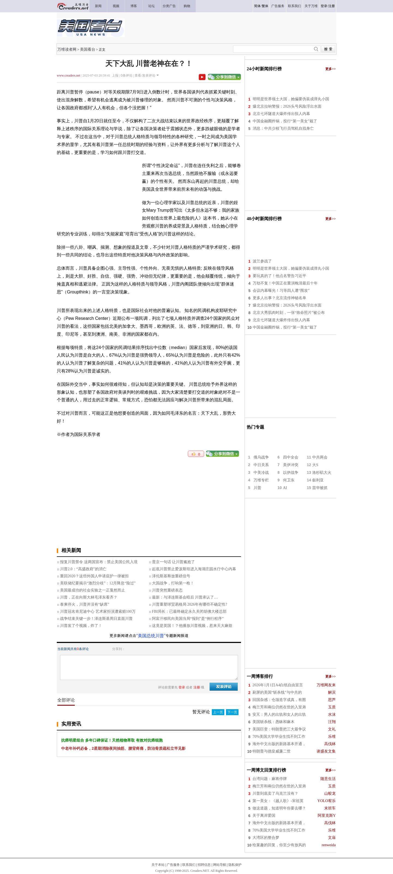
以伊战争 (290, 473)
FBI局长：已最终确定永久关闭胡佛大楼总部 (189, 611)
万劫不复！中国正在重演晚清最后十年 (285, 283)
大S (315, 465)
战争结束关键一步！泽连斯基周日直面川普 (96, 619)
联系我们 (188, 865)
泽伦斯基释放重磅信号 (171, 576)
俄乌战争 (261, 457)
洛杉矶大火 (321, 473)
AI (285, 488)
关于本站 (158, 865)
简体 (257, 6)
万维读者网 (66, 49)
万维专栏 (261, 480)
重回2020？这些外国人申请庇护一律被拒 (94, 576)
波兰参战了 (262, 261)
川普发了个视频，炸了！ (81, 626)
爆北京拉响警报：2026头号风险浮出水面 (287, 106)
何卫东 (288, 480)
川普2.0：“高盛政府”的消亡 (83, 569)
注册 (331, 6)
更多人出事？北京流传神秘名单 (279, 298)
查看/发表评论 (145, 75)
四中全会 (290, 457)
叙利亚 (318, 480)
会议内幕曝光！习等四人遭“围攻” (281, 291)
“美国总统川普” (151, 635)
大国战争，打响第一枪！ (173, 583)
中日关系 (261, 465)
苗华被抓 (319, 488)
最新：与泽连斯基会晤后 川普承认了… (185, 597)
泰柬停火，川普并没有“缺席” (84, 604)
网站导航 (219, 865)
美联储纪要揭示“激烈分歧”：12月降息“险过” (98, 583)
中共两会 (319, 457)
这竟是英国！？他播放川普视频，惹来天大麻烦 (192, 626)
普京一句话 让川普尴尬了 (173, 562)
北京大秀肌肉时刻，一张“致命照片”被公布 (289, 313)
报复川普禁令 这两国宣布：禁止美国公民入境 (99, 562)
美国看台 (87, 49)
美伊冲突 (290, 465)
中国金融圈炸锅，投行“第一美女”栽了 (285, 121)
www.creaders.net (68, 75)
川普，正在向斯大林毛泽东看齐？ (88, 597)
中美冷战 (261, 473)
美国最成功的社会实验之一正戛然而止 (92, 590)
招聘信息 (204, 865)
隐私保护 (235, 865)
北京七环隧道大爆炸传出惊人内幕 (281, 114)
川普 (257, 488)
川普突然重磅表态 (167, 590)
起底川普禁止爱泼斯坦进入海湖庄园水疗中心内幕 (194, 569)
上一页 (218, 712)
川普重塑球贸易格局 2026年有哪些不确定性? (189, 604)
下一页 (232, 712)
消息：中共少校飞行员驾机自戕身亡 (283, 128)
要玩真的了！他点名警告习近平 (279, 276)
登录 (324, 6)
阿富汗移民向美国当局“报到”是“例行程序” (188, 619)
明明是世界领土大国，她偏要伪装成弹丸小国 (291, 99)
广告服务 (173, 865)
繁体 (265, 6)
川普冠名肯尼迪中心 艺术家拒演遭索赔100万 (98, 611)
